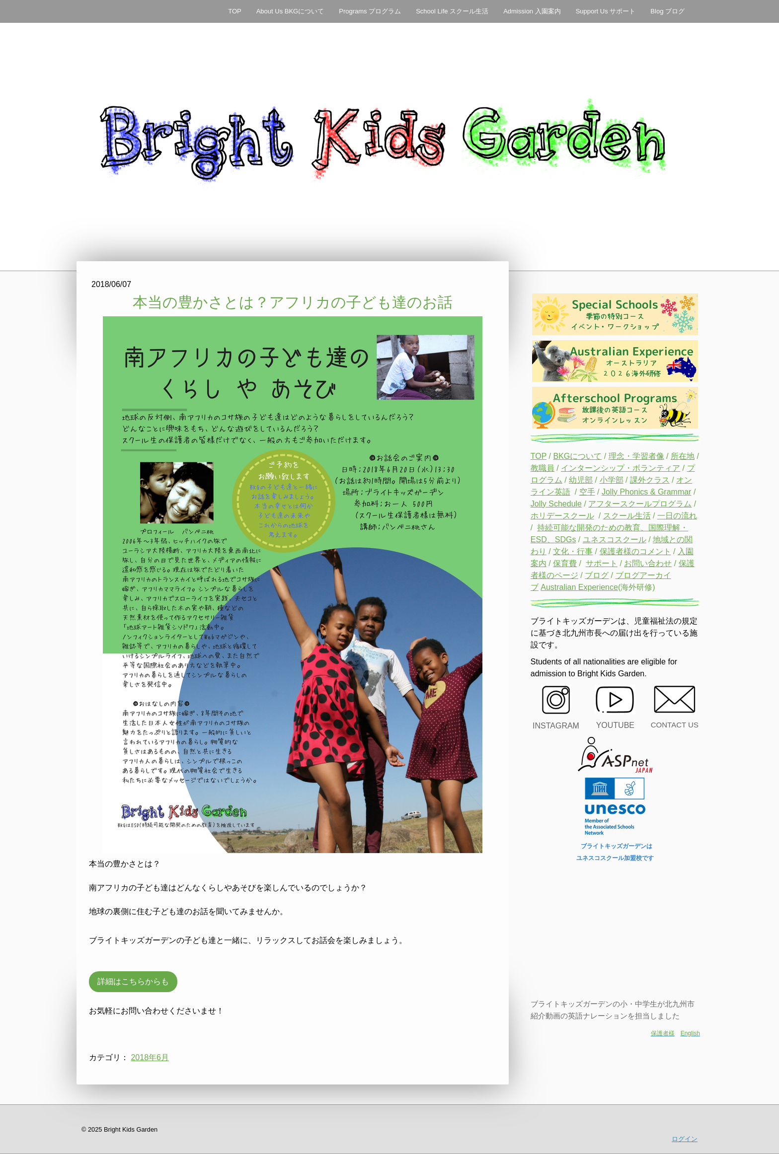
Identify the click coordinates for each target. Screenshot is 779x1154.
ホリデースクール (562, 515)
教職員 (542, 468)
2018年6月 (150, 1057)
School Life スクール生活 (452, 11)
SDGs (565, 539)
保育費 (565, 563)
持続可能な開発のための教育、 (592, 527)
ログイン (685, 1139)
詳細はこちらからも (133, 981)
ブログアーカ (639, 575)
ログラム (546, 480)
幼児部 (581, 480)
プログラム (672, 504)
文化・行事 (573, 551)
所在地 (683, 456)
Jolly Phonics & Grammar (647, 492)
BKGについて (577, 456)
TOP (234, 11)
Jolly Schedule (556, 504)
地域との (669, 539)
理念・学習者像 (636, 456)
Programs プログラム (370, 11)
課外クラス (650, 480)
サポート (602, 563)
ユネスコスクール (614, 539)
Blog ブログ (667, 11)
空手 (587, 492)
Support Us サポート (606, 11)
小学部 (611, 480)
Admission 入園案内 (532, 11)
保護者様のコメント (635, 551)
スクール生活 (627, 515)
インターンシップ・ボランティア (620, 468)
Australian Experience (579, 587)
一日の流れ (677, 515)
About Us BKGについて (290, 11)
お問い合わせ (648, 563)
